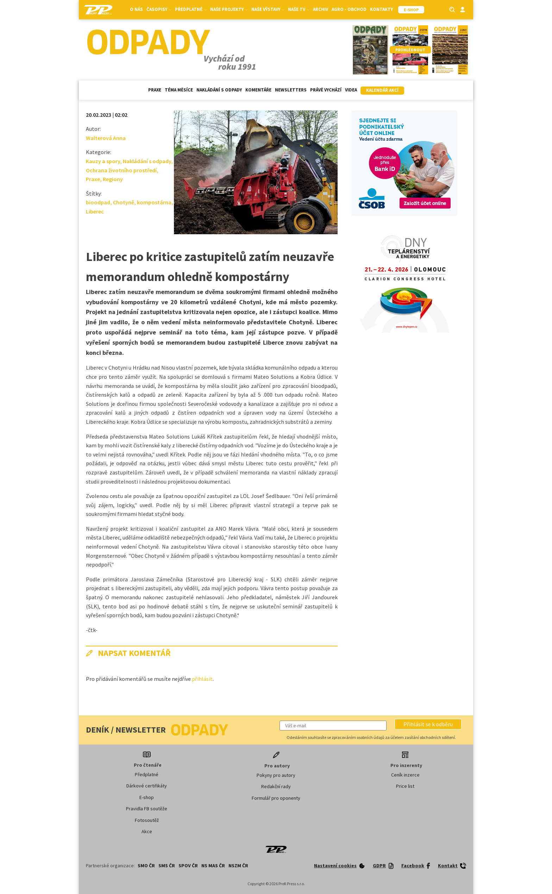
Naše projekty (229, 9)
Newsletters (291, 90)
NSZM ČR (238, 865)
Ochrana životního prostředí (121, 170)
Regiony (113, 179)
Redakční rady (276, 786)
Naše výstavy (267, 9)
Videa (351, 90)
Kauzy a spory (103, 161)
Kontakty (381, 9)
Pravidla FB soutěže (146, 808)
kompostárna (154, 202)
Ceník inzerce (405, 775)
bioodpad (98, 202)
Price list (405, 786)
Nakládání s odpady (219, 90)
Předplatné (191, 9)
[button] (428, 724)
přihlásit (202, 678)
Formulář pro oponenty (276, 798)
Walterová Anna (106, 137)
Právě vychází (325, 90)
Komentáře (258, 90)
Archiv (320, 9)
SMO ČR (146, 865)
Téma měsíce (179, 90)
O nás (136, 9)
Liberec (95, 211)
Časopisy (158, 9)
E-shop (146, 797)
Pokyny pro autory (276, 775)
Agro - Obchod (349, 9)
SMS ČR (166, 865)
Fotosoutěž (147, 820)
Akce (147, 831)
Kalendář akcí (382, 90)
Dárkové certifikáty (146, 786)
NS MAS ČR (213, 865)
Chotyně (123, 202)
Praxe (154, 90)
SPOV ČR (188, 865)
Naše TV (298, 9)
